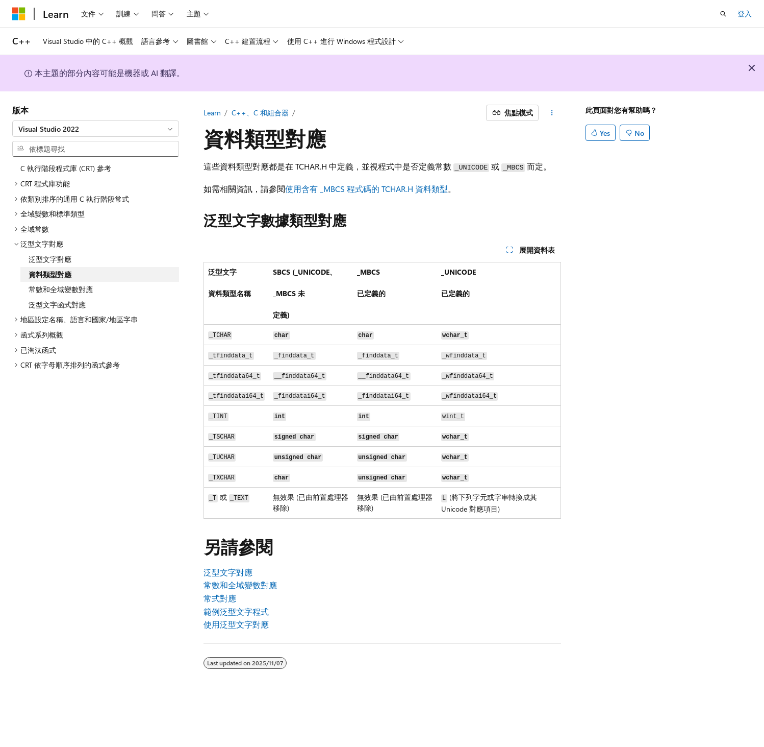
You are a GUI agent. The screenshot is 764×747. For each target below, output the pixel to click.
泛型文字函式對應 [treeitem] (57, 304)
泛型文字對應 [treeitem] (50, 259)
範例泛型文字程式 (236, 611)
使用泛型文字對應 (236, 624)
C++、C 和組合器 (260, 112)
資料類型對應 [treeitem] (50, 274)
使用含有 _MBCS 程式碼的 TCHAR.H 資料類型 (366, 188)
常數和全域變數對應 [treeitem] (61, 289)
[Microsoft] (19, 13)
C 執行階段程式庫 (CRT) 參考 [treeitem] (65, 168)
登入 (744, 13)
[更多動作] (552, 113)
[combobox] (95, 129)
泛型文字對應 (227, 572)
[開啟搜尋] (723, 14)
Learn (212, 112)
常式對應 (219, 598)
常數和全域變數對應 (240, 585)
